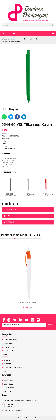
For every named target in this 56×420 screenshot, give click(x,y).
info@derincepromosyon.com (14, 410)
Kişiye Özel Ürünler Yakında (13, 367)
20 (6, 146)
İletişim (6, 371)
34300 (14, 149)
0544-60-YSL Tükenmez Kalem (12, 41)
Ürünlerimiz (14, 39)
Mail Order (7, 391)
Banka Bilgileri (8, 380)
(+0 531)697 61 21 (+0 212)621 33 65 (10, 405)
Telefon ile (9, 222)
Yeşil (7, 138)
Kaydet (50, 325)
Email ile (8, 216)
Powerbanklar (8, 343)
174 (8, 144)
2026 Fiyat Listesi (10, 388)
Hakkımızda (7, 364)
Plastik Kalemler (33, 39)
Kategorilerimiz (28, 33)
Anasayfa (5, 39)
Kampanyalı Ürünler (10, 340)
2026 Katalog (8, 384)
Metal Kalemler (9, 351)
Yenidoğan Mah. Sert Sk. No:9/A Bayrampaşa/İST (20, 401)
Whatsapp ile (10, 209)
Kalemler (23, 39)
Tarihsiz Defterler (10, 347)
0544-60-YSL (14, 136)
